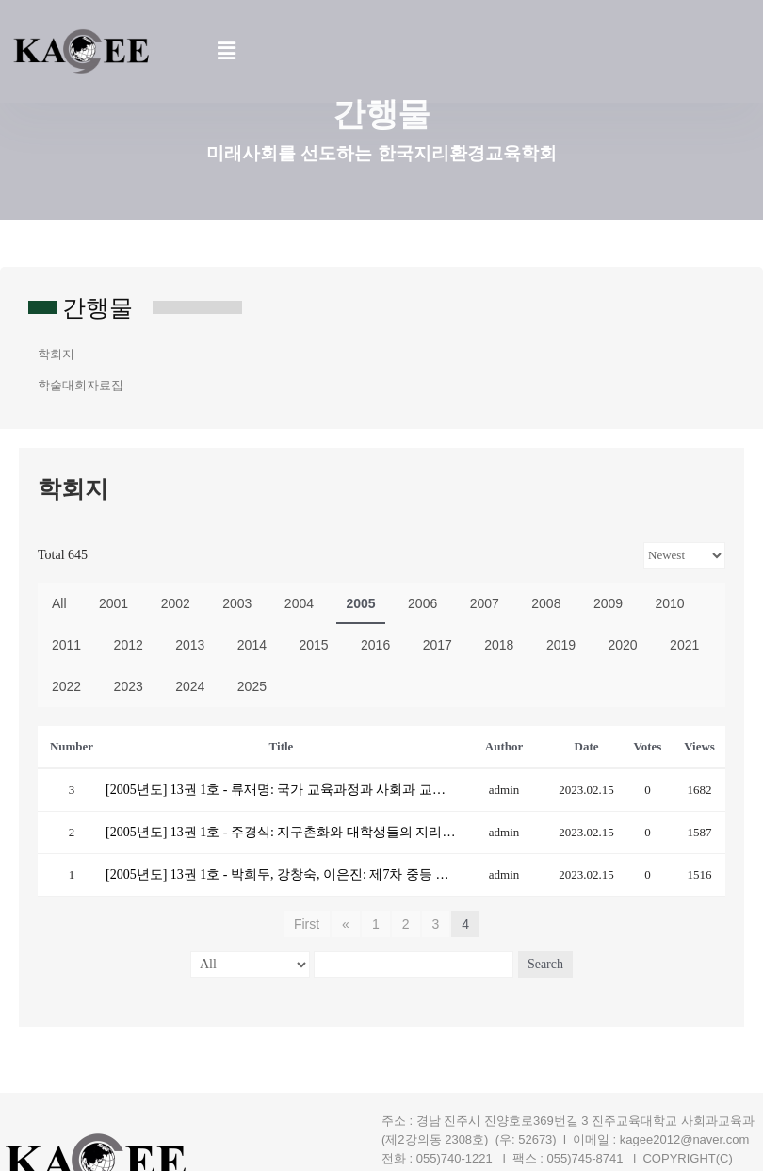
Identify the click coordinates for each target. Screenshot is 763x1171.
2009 (608, 603)
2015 (313, 644)
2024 (189, 686)
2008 (545, 603)
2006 (422, 603)
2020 (622, 644)
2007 (484, 603)
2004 (299, 603)
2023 (128, 686)
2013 (189, 644)
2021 (684, 644)
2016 (375, 644)
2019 (561, 644)
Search (545, 964)
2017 (437, 644)
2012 (128, 644)
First (306, 924)
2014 (252, 644)
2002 (175, 603)
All (59, 603)
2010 (670, 603)
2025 (252, 686)
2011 (66, 644)
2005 (360, 603)
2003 (237, 603)
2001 (113, 603)
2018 (498, 644)
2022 (66, 686)
